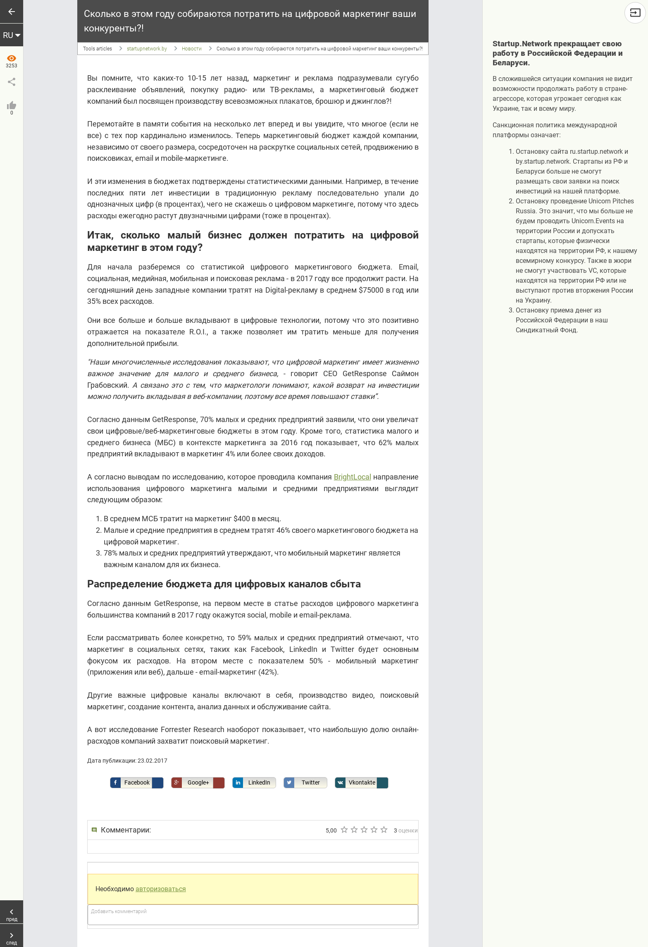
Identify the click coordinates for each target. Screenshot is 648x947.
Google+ (190, 783)
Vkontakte (355, 783)
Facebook (130, 783)
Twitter (302, 783)
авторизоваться (161, 889)
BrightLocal (352, 476)
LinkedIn (251, 783)
